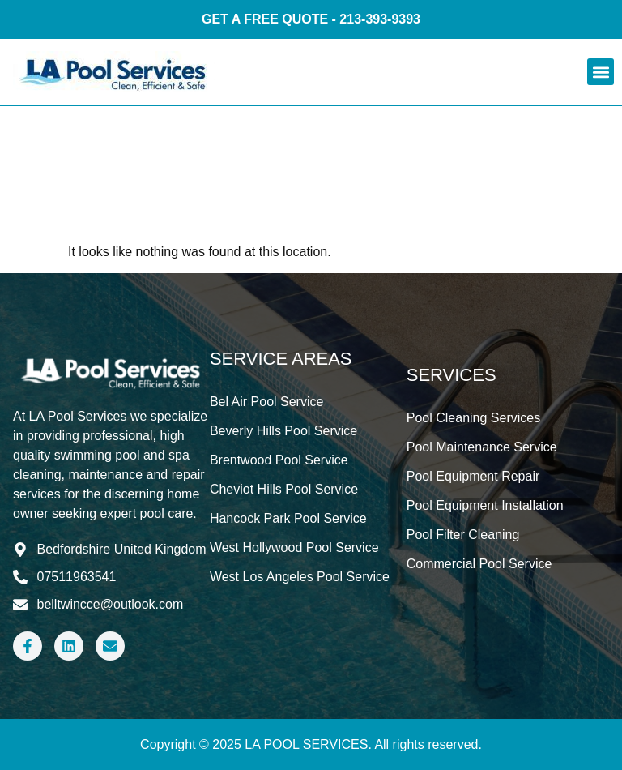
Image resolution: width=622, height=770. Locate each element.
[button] (600, 71)
